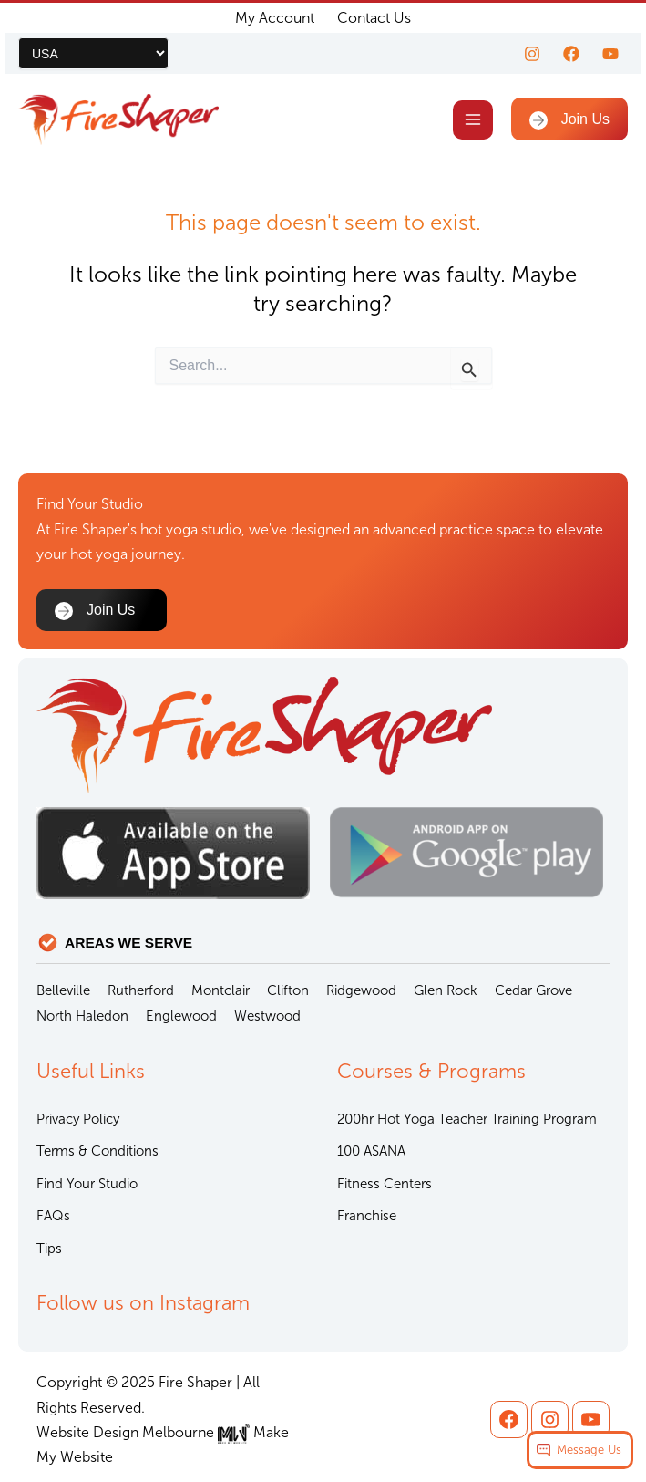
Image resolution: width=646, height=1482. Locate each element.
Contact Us (374, 17)
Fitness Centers (384, 1184)
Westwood (267, 1016)
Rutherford (141, 990)
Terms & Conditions (97, 1151)
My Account (274, 17)
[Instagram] (532, 54)
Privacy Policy (77, 1119)
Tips (49, 1248)
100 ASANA (371, 1151)
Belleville (63, 990)
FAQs (53, 1215)
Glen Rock (445, 990)
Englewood (181, 1016)
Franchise (366, 1215)
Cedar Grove (533, 990)
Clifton (288, 990)
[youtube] (610, 54)
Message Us (589, 1449)
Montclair (220, 990)
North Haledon (82, 1016)
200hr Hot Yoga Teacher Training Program (467, 1119)
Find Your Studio (87, 1184)
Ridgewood (361, 990)
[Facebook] (571, 54)
